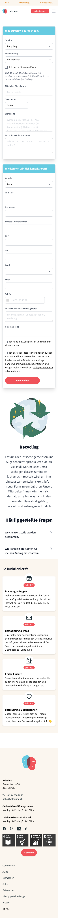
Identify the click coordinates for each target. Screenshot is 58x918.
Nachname (10, 207)
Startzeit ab (10, 99)
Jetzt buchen (40, 11)
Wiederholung (11, 53)
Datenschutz (8, 890)
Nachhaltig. (24, 2)
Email (7, 279)
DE (3, 908)
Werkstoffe (10, 113)
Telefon (8, 294)
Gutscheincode (12, 326)
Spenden (29, 852)
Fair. (7, 2)
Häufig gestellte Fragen (14, 896)
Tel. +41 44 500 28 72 (12, 795)
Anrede (8, 178)
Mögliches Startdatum (15, 86)
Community (8, 865)
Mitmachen (8, 878)
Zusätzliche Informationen (17, 135)
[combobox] (8, 300)
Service (8, 40)
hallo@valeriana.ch (43, 367)
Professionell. (46, 2)
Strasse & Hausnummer (16, 221)
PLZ (7, 236)
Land (7, 265)
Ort (6, 250)
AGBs (25, 341)
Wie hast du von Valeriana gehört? (21, 308)
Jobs (5, 884)
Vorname (9, 192)
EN (8, 908)
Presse (5, 902)
